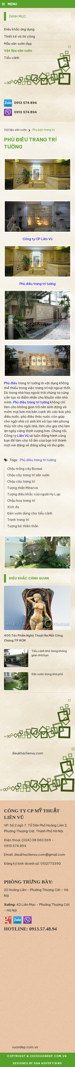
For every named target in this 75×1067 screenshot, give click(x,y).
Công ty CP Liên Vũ (37, 239)
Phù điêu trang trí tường (37, 284)
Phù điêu (10, 383)
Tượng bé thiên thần (22, 526)
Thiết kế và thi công (19, 36)
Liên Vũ (23, 436)
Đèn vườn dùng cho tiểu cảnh (29, 513)
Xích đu (13, 507)
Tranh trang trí (18, 520)
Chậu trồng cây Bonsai (24, 469)
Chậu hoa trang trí (21, 501)
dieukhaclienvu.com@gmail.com (39, 855)
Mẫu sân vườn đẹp (18, 44)
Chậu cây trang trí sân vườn (28, 475)
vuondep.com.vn (25, 1047)
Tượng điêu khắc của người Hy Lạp (33, 494)
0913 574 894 (25, 103)
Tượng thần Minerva (22, 488)
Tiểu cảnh (11, 58)
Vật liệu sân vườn (18, 51)
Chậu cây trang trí (21, 481)
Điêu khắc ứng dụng (19, 29)
